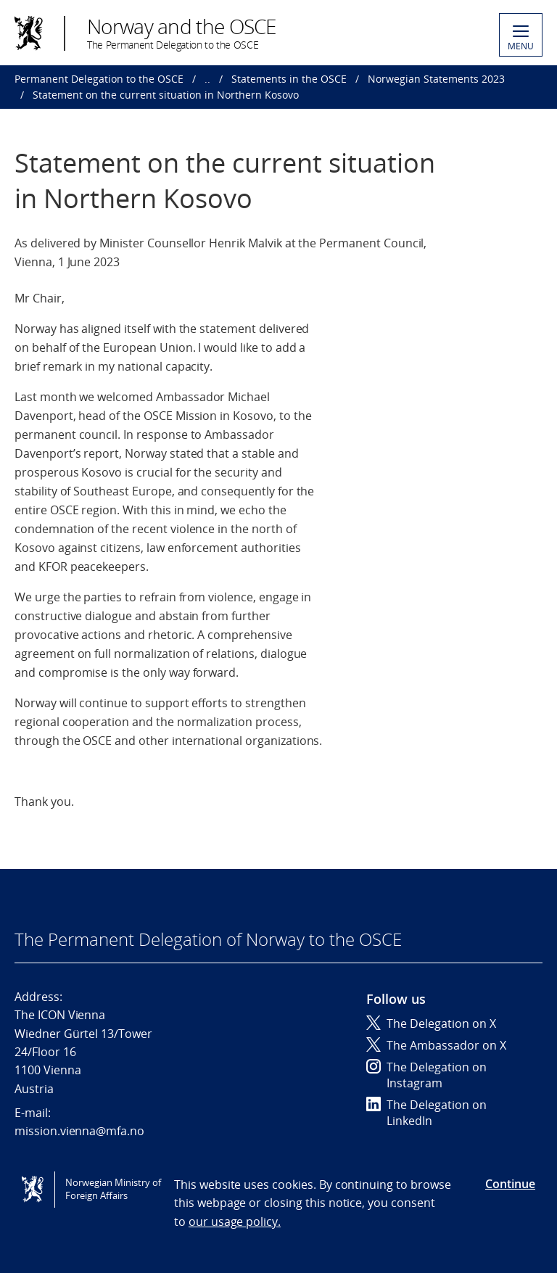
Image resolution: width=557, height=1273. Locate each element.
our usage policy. (235, 1221)
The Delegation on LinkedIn (426, 1113)
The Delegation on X (431, 1023)
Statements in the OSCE (289, 79)
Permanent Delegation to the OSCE (99, 79)
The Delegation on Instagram (426, 1075)
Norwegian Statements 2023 (436, 79)
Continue (510, 1184)
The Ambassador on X (436, 1045)
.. (207, 79)
